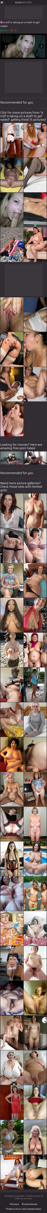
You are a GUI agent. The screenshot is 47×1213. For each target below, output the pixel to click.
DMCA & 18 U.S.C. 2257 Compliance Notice (23, 1208)
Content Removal (29, 1204)
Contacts (14, 1204)
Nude (23, 2)
